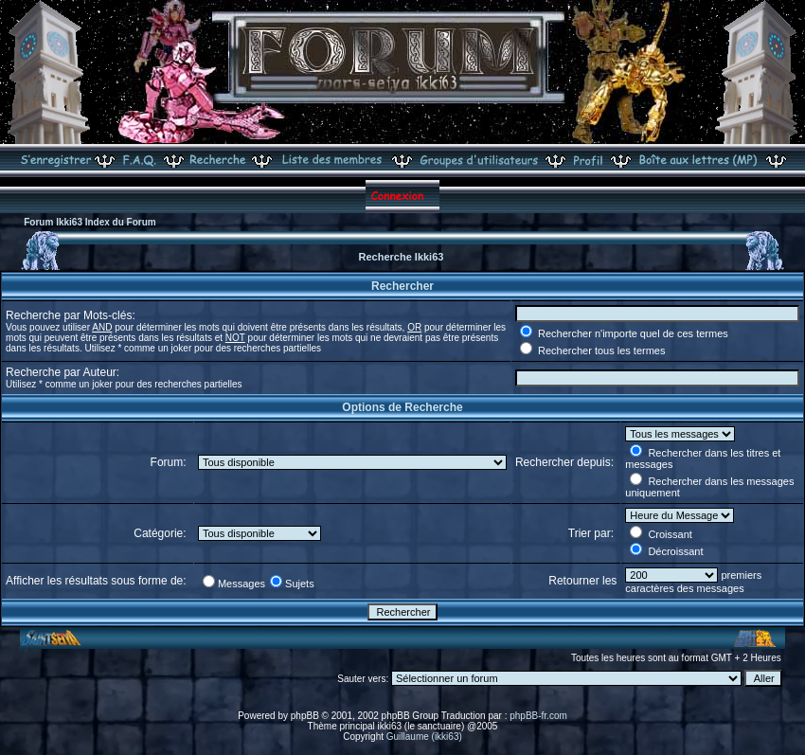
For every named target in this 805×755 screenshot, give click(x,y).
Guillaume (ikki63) (424, 736)
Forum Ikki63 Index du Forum (89, 222)
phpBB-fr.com (538, 715)
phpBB (305, 715)
